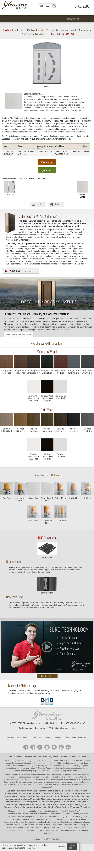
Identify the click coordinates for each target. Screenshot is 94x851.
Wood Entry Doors (50, 757)
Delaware (58, 793)
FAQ (51, 728)
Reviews (82, 738)
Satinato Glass (82, 189)
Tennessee (9, 807)
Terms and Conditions (26, 738)
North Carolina (62, 802)
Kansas (50, 796)
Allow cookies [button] (72, 847)
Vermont (31, 807)
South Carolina (60, 804)
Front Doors (81, 757)
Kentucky (58, 796)
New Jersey (27, 802)
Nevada (84, 799)
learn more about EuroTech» (18, 334)
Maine (77, 796)
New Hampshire (13, 802)
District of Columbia (73, 793)
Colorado (36, 793)
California (26, 793)
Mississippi (46, 799)
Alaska (84, 791)
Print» (57, 204)
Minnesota (35, 799)
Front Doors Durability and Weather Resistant (36, 314)
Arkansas (16, 793)
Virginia (39, 807)
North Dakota (76, 802)
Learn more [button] (31, 848)
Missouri (57, 799)
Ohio (85, 802)
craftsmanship (79, 768)
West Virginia (62, 807)
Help (73, 728)
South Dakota (74, 804)
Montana (66, 799)
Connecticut (47, 793)
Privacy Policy (44, 738)
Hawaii (15, 796)
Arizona (7, 793)
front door (22, 782)
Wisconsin (75, 807)
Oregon (21, 804)
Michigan (25, 799)
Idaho (22, 796)
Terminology (41, 728)
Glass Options (62, 728)
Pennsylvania (32, 804)
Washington (49, 807)
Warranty (10, 738)
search (47, 5)
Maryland (85, 796)
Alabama (75, 791)
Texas (18, 807)
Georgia (7, 796)
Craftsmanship (25, 728)
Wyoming (84, 807)
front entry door (14, 760)
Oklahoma (12, 804)
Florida (86, 793)
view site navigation (73, 18)
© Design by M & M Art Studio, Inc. (47, 839)
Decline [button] (61, 847)
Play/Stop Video (47, 676)
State (83, 804)
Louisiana (68, 796)
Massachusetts (13, 799)
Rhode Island (45, 804)
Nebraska (75, 799)
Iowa (43, 796)
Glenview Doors (15, 757)
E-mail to (39, 204)
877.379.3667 (83, 6)
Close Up (9, 188)
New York (49, 802)
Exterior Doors (65, 757)
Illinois (29, 796)
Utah (24, 807)
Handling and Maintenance (64, 738)
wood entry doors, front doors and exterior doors (56, 774)
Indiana (36, 796)
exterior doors (69, 779)
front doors (84, 763)
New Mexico (38, 802)
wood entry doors (53, 779)
